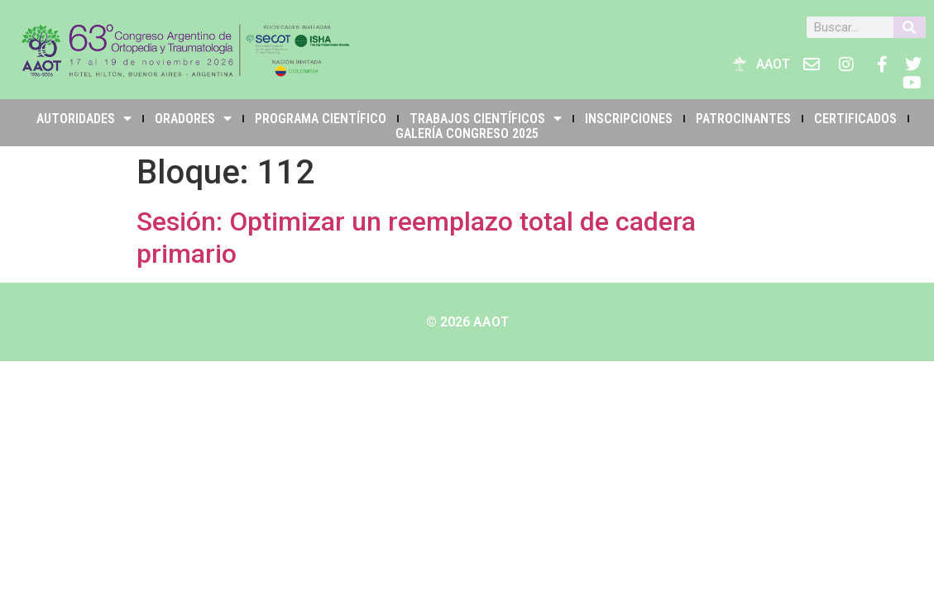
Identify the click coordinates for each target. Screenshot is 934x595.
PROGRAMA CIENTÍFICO (320, 118)
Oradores (193, 118)
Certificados (855, 118)
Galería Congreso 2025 (467, 133)
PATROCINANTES (743, 118)
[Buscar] (909, 27)
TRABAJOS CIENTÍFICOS (486, 118)
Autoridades (84, 118)
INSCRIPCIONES (629, 118)
